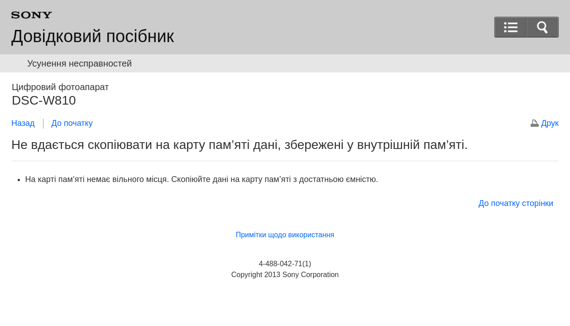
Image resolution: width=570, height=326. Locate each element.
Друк (550, 123)
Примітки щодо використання (285, 235)
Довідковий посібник (92, 36)
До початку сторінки (516, 203)
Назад (23, 123)
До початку (72, 123)
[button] (542, 27)
